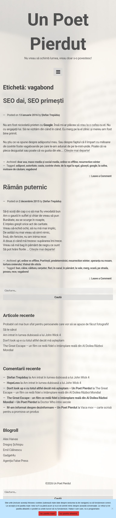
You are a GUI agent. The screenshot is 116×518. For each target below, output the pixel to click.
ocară (93, 268)
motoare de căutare (14, 169)
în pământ (68, 268)
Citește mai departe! (77, 150)
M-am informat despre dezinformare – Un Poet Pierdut (42, 407)
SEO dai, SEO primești (33, 100)
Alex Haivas (10, 439)
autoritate (31, 165)
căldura (32, 268)
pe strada (102, 268)
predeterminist (59, 260)
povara (7, 271)
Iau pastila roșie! (47, 513)
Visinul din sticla (32, 264)
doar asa (22, 161)
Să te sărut (10, 329)
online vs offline (69, 161)
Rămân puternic (25, 187)
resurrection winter (89, 161)
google (93, 165)
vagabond (31, 169)
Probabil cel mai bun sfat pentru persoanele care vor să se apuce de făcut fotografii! (56, 324)
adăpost (20, 165)
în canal (57, 268)
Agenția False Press (15, 461)
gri (18, 260)
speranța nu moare (101, 260)
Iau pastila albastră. (68, 513)
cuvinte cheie (52, 165)
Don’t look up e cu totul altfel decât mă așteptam (33, 340)
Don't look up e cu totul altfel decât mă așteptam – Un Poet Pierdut (49, 388)
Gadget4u (9, 455)
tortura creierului (12, 264)
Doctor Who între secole (55, 402)
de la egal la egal (70, 165)
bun (18, 268)
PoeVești (45, 260)
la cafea (102, 165)
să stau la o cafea (87, 125)
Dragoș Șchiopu (13, 444)
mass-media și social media (43, 161)
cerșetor (42, 268)
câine (24, 268)
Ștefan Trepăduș (50, 115)
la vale (78, 268)
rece (14, 271)
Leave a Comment (102, 176)
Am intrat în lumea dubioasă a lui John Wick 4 (32, 335)
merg (86, 268)
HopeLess (13, 383)
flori (50, 268)
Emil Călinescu (12, 450)
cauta (41, 165)
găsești (84, 165)
